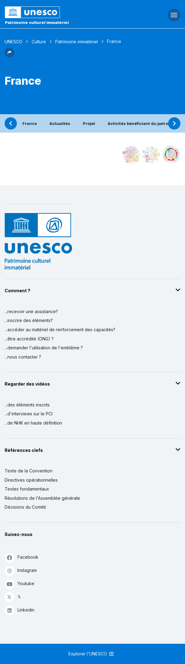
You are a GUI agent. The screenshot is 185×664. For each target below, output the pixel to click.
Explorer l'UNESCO (91, 654)
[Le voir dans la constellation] (131, 154)
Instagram (21, 570)
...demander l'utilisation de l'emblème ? (44, 347)
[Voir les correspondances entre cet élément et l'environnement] (151, 154)
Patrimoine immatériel (76, 41)
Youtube (19, 583)
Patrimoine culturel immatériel (37, 22)
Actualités (59, 123)
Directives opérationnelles (31, 480)
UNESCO (13, 41)
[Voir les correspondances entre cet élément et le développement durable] (171, 154)
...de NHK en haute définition (33, 422)
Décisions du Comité (25, 507)
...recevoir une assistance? (31, 311)
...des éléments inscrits (27, 404)
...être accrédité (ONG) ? (29, 338)
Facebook (21, 557)
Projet (89, 123)
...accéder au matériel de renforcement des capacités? (60, 329)
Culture (39, 41)
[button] (9, 55)
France (29, 123)
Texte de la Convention (28, 470)
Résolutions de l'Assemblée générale (42, 498)
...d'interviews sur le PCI (28, 413)
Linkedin (19, 610)
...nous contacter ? (23, 356)
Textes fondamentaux (27, 488)
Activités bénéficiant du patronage (143, 123)
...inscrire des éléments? (29, 320)
